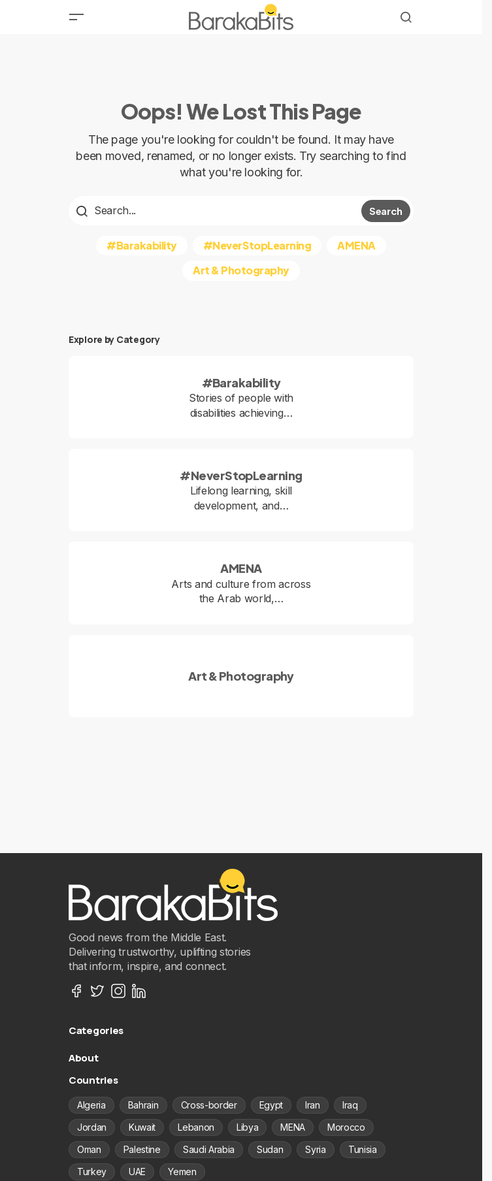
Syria (315, 1149)
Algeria (91, 1104)
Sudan (270, 1149)
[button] (76, 17)
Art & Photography (241, 270)
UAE (137, 1171)
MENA (292, 1127)
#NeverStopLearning (257, 245)
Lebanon (196, 1127)
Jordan (92, 1127)
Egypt (271, 1104)
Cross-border (209, 1104)
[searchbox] (216, 210)
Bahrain (143, 1104)
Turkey (92, 1171)
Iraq (350, 1104)
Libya (247, 1127)
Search (385, 210)
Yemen (182, 1171)
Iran (312, 1104)
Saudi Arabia (209, 1149)
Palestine (142, 1149)
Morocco (346, 1127)
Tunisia (362, 1149)
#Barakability (142, 245)
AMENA (356, 245)
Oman (89, 1149)
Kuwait (142, 1127)
